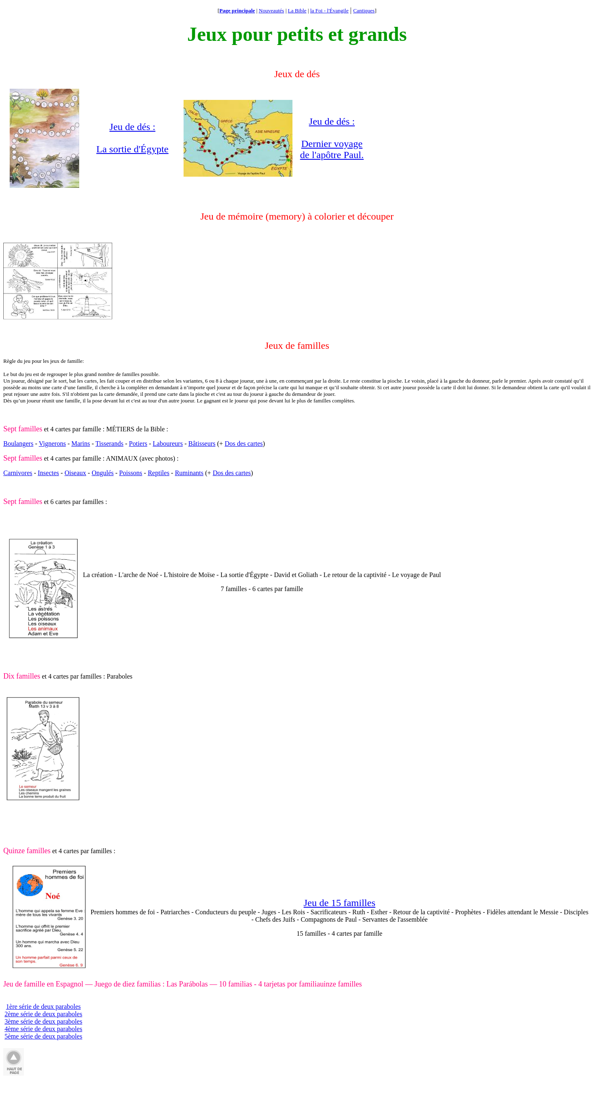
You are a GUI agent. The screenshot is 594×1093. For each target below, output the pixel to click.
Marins (80, 443)
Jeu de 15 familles (339, 902)
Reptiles (158, 472)
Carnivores (17, 472)
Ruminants (189, 472)
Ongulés (102, 472)
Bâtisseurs (202, 443)
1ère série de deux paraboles (43, 1006)
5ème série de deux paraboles (43, 1036)
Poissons (130, 472)
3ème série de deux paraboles (43, 1021)
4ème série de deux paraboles (43, 1028)
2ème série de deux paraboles (43, 1013)
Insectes (48, 472)
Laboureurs (168, 443)
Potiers (138, 443)
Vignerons (52, 443)
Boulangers (18, 443)
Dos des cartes (244, 443)
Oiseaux (75, 472)
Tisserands (109, 443)
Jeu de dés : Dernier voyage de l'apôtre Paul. (331, 138)
